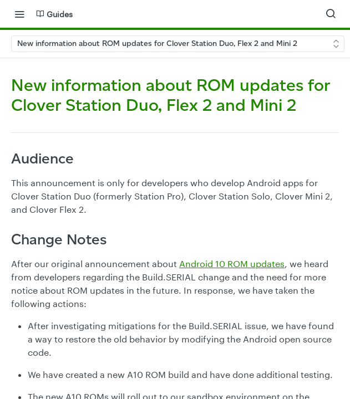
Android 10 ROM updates (232, 263)
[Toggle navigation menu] (19, 14)
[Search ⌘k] (330, 14)
